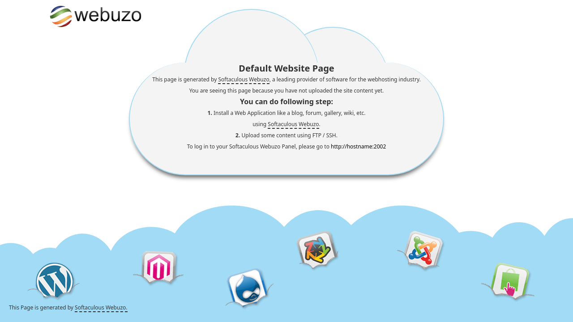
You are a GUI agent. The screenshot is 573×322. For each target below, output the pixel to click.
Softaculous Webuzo (243, 79)
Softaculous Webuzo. (101, 307)
